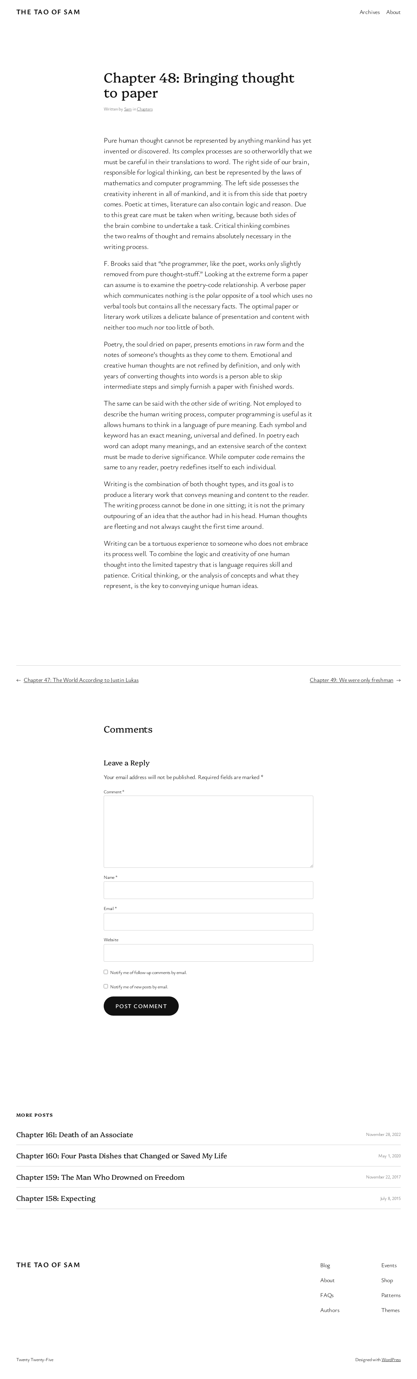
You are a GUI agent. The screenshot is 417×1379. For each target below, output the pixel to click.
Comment (114, 791)
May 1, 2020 (389, 1155)
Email (110, 908)
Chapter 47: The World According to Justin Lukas (81, 679)
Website (111, 939)
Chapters (144, 109)
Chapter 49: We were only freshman (351, 679)
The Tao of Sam (48, 11)
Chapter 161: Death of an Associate (74, 1134)
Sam (128, 109)
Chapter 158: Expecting (56, 1198)
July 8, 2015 (390, 1198)
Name (111, 877)
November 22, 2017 (383, 1177)
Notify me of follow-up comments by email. (148, 972)
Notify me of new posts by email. (139, 986)
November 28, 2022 (383, 1134)
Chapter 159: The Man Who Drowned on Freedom (100, 1177)
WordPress (391, 1359)
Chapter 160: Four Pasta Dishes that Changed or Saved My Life (121, 1155)
